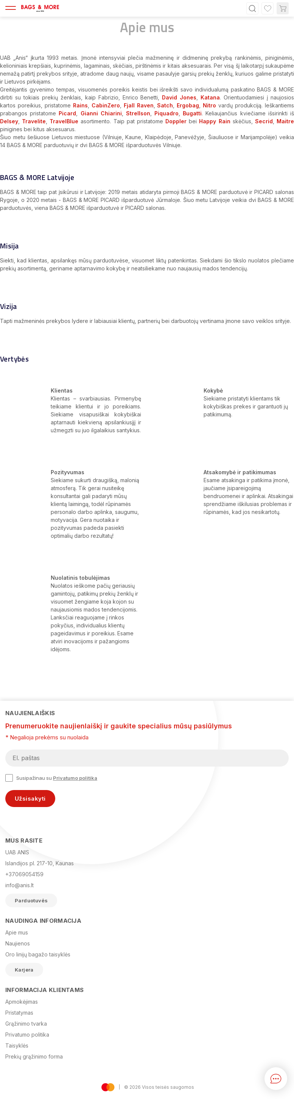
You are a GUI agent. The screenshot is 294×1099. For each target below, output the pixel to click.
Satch (165, 105)
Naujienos (17, 943)
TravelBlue (64, 121)
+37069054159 (24, 874)
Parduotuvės (31, 900)
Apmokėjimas (21, 1001)
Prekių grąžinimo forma (34, 1056)
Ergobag (188, 105)
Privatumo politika (75, 778)
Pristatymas (19, 1012)
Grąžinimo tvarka (26, 1023)
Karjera (24, 970)
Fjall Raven (139, 105)
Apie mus (16, 932)
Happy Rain (214, 121)
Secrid (264, 121)
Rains (80, 105)
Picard (67, 113)
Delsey (9, 121)
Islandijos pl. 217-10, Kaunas (39, 863)
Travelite (34, 121)
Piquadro (166, 113)
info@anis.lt (19, 885)
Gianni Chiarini (101, 113)
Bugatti (192, 113)
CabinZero (106, 105)
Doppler (176, 121)
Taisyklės (16, 1045)
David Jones (179, 97)
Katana (210, 97)
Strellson (138, 113)
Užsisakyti (30, 798)
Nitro (209, 105)
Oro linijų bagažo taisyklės (37, 954)
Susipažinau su (51, 778)
